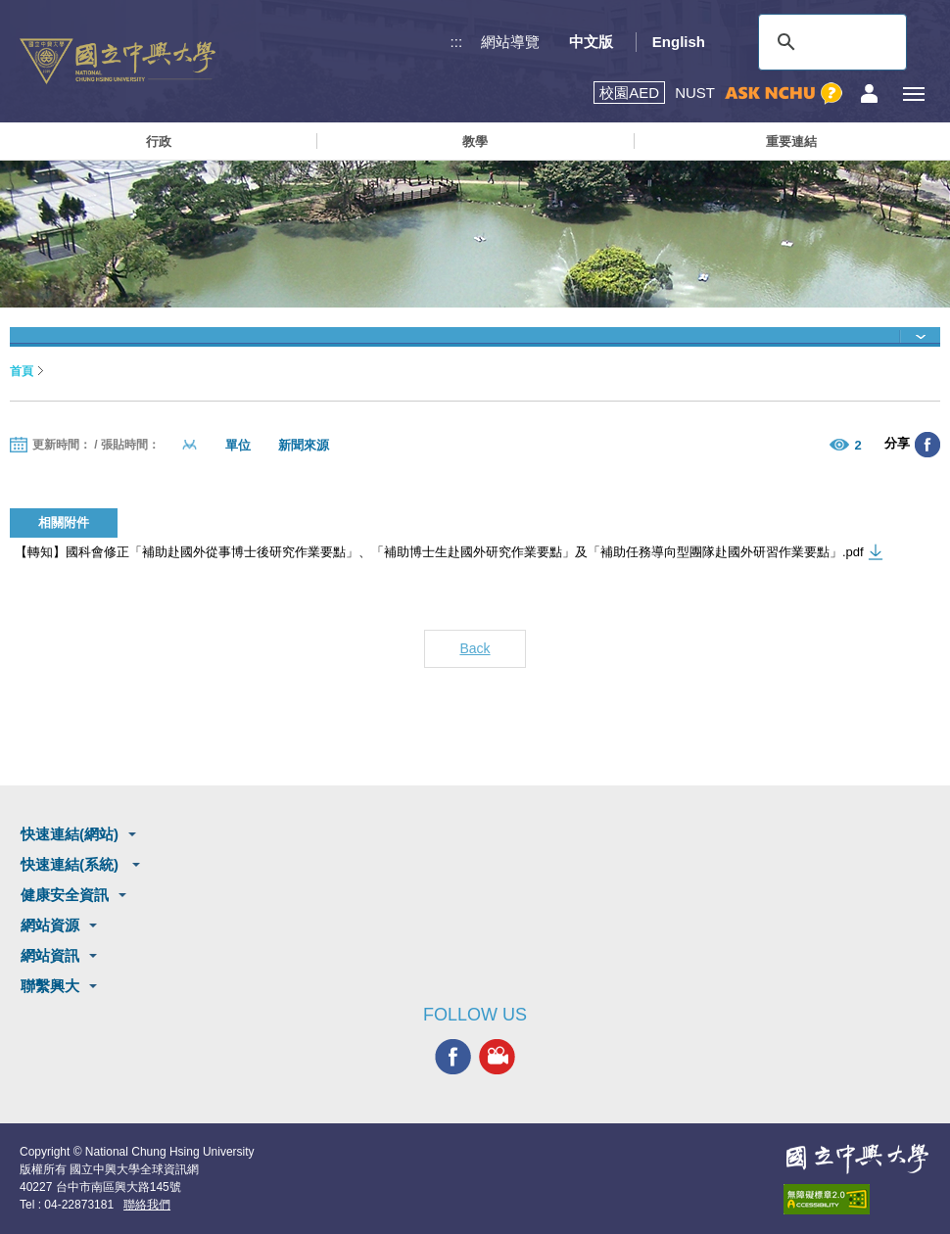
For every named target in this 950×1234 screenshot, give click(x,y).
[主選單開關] (913, 93)
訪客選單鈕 (869, 93)
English (678, 41)
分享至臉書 (927, 444)
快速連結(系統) (71, 864)
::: (457, 41)
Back (474, 648)
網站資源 (50, 925)
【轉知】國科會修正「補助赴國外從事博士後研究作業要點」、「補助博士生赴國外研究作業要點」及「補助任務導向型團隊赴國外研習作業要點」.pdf (439, 552)
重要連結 (791, 141)
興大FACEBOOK (453, 1056)
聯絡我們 (146, 1204)
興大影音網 (497, 1056)
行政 (158, 141)
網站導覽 (510, 41)
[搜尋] (829, 42)
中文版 (591, 41)
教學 (475, 141)
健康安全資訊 (65, 894)
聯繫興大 (50, 985)
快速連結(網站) (70, 834)
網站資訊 (50, 955)
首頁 (21, 371)
